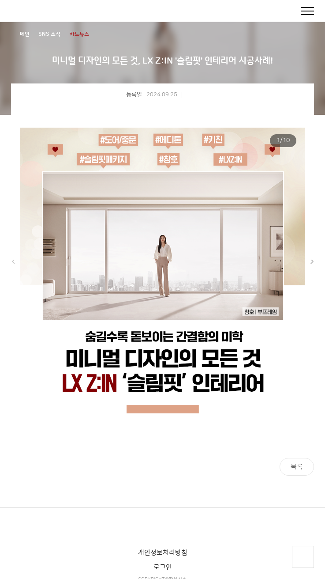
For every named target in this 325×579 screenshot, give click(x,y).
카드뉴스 (79, 34)
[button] (312, 262)
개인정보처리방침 (162, 552)
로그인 (162, 567)
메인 (25, 34)
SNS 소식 (49, 34)
